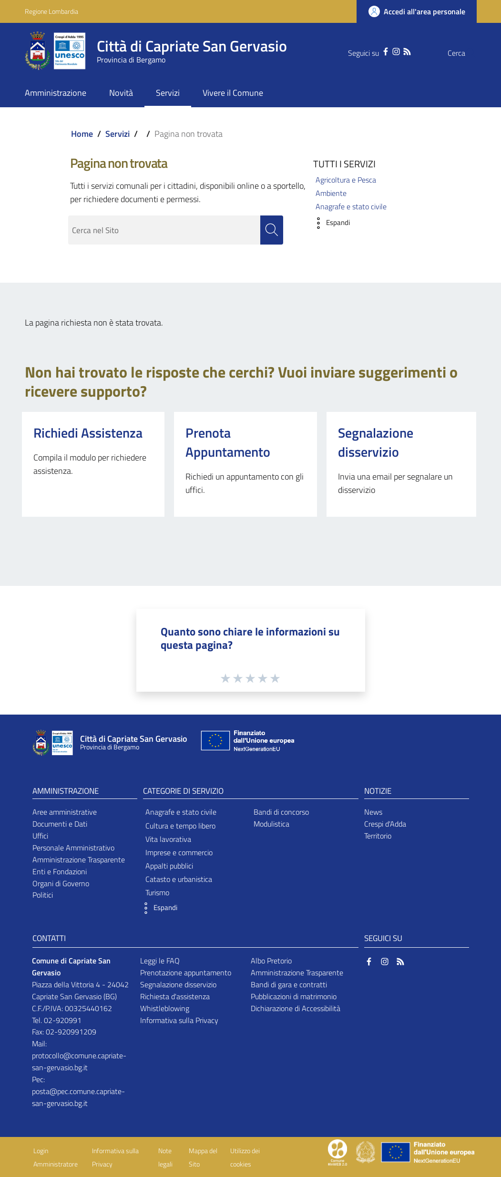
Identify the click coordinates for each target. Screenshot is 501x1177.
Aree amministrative (64, 812)
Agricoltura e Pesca (346, 179)
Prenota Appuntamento (227, 442)
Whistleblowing (164, 1008)
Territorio (377, 835)
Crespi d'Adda (385, 824)
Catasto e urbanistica (178, 879)
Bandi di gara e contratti (289, 984)
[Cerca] (465, 52)
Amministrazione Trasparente (78, 859)
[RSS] (388, 50)
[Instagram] (377, 50)
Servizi (117, 133)
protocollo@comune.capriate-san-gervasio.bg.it (79, 1062)
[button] (329, 223)
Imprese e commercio (179, 852)
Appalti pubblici (169, 865)
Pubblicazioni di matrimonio (294, 996)
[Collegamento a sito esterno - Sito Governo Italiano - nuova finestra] (366, 1152)
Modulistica (271, 824)
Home (82, 133)
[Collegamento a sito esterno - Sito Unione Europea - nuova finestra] (246, 743)
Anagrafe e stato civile (351, 206)
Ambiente (331, 193)
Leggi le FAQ (160, 961)
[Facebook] (366, 50)
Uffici (40, 835)
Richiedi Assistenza (88, 432)
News (373, 812)
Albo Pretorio (271, 961)
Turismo (157, 893)
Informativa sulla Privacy (179, 1020)
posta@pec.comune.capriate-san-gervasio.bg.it (78, 1097)
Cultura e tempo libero (180, 825)
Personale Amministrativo (73, 847)
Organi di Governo (60, 883)
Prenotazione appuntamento (185, 972)
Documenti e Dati (59, 824)
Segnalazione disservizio (375, 442)
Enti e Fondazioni (59, 871)
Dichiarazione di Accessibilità (295, 1008)
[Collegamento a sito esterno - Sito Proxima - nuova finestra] (337, 1152)
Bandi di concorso (281, 812)
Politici (42, 895)
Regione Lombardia (51, 11)
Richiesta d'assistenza (175, 996)
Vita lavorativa (168, 839)
